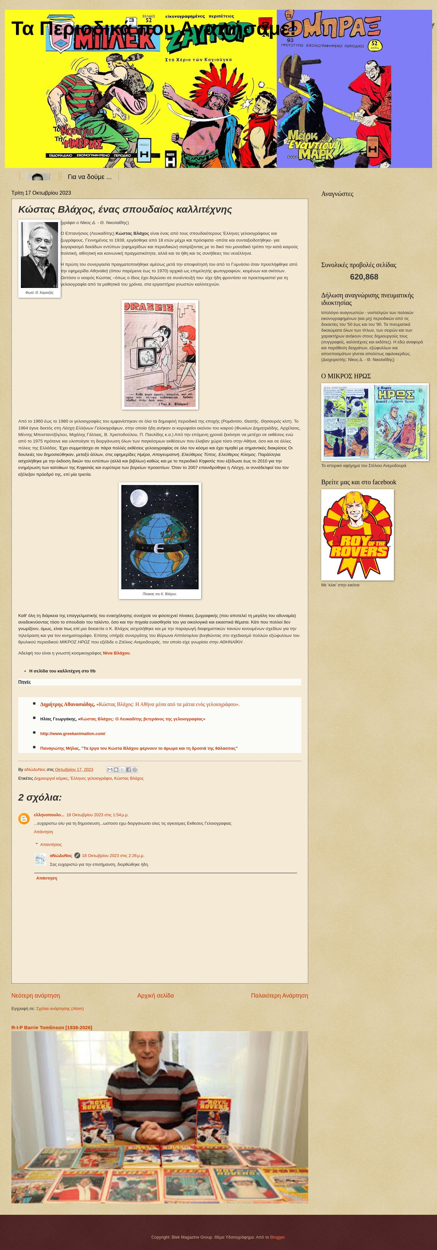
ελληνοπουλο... (49, 814)
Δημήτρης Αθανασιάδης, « (69, 704)
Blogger (277, 1237)
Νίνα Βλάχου (116, 653)
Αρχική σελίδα (155, 995)
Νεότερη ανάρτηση (35, 995)
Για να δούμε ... (90, 176)
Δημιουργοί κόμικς (51, 778)
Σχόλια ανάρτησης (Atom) (60, 1008)
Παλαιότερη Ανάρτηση (279, 995)
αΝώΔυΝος (61, 855)
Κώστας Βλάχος (129, 778)
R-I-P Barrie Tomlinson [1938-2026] (51, 1027)
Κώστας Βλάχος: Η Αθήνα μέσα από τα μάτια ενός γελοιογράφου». (169, 704)
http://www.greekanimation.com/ (73, 733)
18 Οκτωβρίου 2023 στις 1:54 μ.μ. (97, 814)
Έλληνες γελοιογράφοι (91, 778)
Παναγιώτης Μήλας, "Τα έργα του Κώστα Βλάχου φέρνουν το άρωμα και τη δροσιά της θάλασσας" (139, 748)
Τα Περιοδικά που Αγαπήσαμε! (153, 28)
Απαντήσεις (51, 844)
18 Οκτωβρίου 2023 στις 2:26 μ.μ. (113, 855)
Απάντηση (43, 831)
